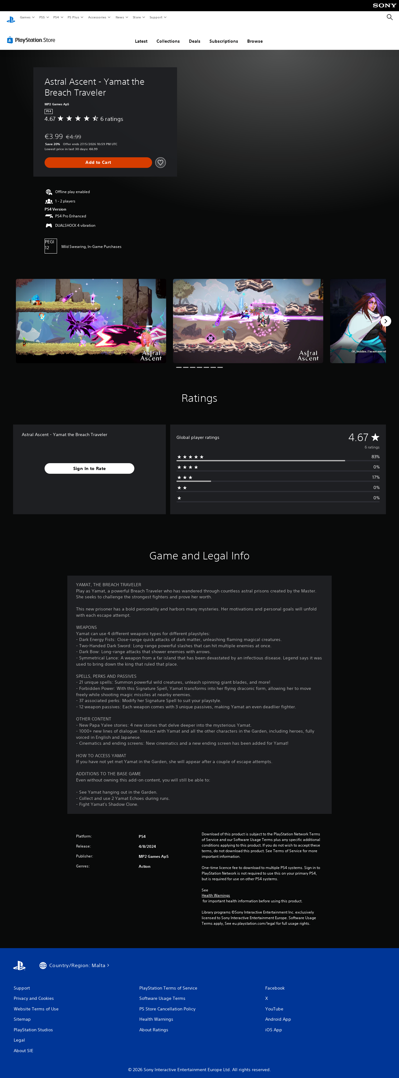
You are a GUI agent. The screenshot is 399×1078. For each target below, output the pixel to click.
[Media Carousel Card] (91, 315)
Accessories (97, 17)
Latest (141, 35)
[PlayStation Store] (32, 34)
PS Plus (73, 17)
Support (155, 17)
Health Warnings (216, 889)
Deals (194, 35)
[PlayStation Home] (11, 17)
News (120, 17)
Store (136, 17)
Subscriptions (223, 35)
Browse (255, 35)
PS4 (56, 17)
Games (25, 17)
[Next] (386, 315)
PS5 (42, 17)
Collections (168, 35)
